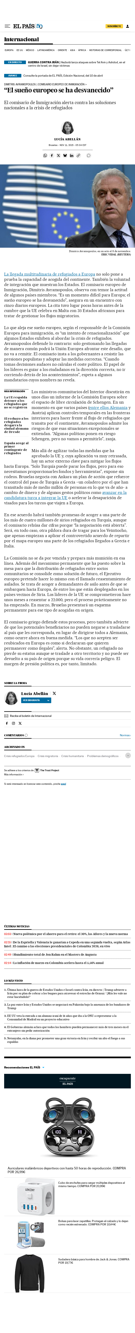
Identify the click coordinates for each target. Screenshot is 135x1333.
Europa (9, 50)
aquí (63, 783)
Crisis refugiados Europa (19, 756)
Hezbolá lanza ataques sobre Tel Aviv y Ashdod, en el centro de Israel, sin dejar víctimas (76, 64)
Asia (72, 50)
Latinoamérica (46, 50)
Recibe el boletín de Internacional (30, 715)
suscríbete (114, 26)
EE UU (20, 50)
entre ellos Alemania (108, 407)
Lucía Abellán (67, 139)
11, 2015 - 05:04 (73, 145)
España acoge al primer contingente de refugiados (16, 448)
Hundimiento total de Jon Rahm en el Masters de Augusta (55, 954)
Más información (14, 774)
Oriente (62, 50)
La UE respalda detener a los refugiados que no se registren (15, 402)
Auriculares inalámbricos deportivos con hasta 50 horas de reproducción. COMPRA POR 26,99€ (67, 1170)
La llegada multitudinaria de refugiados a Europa (49, 274)
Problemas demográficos (102, 756)
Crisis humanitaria (72, 756)
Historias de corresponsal (105, 50)
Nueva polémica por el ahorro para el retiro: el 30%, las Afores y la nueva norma (70, 934)
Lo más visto (13, 980)
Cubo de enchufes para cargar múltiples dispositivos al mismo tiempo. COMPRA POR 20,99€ (91, 1184)
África (82, 50)
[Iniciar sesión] (127, 26)
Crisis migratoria (48, 756)
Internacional (21, 39)
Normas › (125, 735)
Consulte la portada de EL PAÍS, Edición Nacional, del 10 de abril (63, 75)
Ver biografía (36, 700)
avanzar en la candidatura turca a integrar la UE (65, 495)
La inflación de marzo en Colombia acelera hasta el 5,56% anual (58, 963)
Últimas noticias (16, 926)
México (30, 50)
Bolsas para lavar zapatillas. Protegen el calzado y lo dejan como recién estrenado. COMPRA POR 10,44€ (93, 1222)
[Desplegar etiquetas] (128, 755)
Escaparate (67, 1081)
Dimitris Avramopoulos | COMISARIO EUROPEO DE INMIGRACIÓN (44, 84)
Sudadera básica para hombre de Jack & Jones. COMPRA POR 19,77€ (93, 1261)
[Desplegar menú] (7, 26)
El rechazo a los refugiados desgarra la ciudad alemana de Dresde (16, 425)
